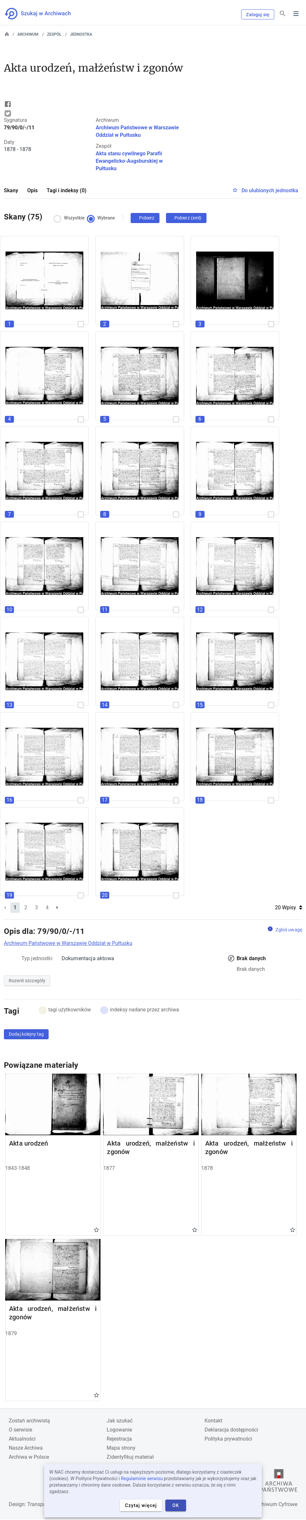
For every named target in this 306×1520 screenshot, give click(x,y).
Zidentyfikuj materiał (130, 1457)
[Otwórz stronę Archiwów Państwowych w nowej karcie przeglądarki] (278, 1482)
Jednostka (81, 34)
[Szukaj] (283, 14)
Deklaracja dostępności (231, 1430)
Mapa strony (121, 1448)
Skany (11, 190)
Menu (296, 13)
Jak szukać (120, 1421)
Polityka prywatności (228, 1439)
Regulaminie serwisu (142, 1478)
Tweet (8, 113)
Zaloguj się (257, 14)
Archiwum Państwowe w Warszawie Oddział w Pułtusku (68, 943)
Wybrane (102, 218)
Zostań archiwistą (29, 1421)
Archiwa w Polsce (29, 1457)
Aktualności (22, 1439)
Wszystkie (71, 218)
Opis (32, 190)
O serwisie (20, 1430)
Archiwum (28, 34)
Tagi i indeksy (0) (67, 190)
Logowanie (119, 1430)
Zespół (54, 34)
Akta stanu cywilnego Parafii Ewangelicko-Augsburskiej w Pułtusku (129, 160)
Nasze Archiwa (26, 1448)
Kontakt (213, 1421)
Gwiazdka (96, 1229)
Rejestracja (119, 1439)
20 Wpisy (288, 907)
